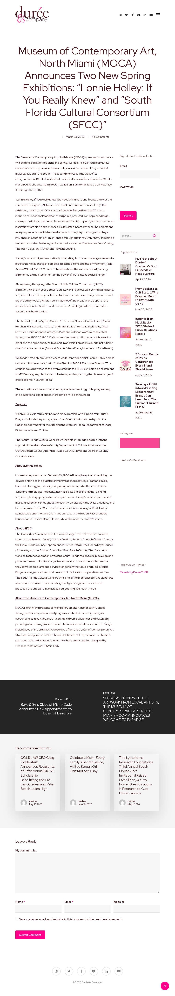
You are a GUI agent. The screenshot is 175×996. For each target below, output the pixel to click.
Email (123, 166)
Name (20, 902)
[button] (158, 14)
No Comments (100, 137)
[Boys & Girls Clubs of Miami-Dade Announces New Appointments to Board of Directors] (44, 707)
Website (119, 902)
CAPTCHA (127, 187)
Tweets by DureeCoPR (134, 572)
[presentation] (146, 198)
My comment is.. (26, 850)
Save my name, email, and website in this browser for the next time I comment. (71, 919)
